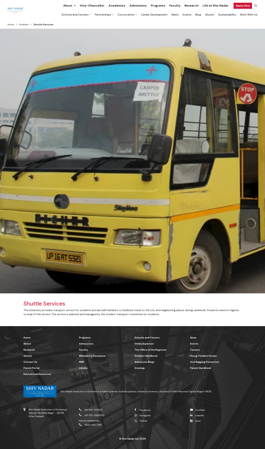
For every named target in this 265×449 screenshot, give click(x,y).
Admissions (138, 6)
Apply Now (243, 5)
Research (192, 6)
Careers (195, 349)
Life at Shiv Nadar (216, 6)
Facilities (24, 24)
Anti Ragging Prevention (204, 361)
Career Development (154, 14)
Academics (117, 6)
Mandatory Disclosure (92, 355)
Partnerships (103, 14)
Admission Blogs (144, 361)
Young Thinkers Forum (203, 355)
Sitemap (140, 367)
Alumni (209, 14)
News (175, 14)
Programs (158, 6)
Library (83, 367)
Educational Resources (37, 374)
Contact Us (30, 361)
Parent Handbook (200, 367)
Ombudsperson (144, 343)
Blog (198, 14)
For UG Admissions (89, 420)
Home (11, 24)
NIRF (81, 361)
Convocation (126, 14)
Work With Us (248, 14)
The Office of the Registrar (150, 349)
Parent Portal (31, 367)
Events (187, 14)
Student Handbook (146, 355)
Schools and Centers (74, 14)
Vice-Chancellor (92, 6)
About (67, 6)
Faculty (174, 6)
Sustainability (227, 14)
